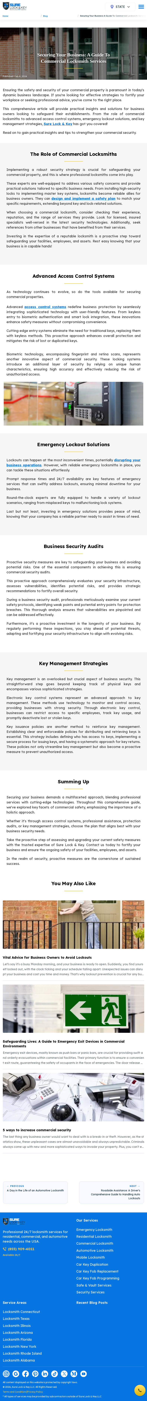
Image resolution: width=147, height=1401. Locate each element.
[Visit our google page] (15, 1373)
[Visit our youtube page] (83, 1373)
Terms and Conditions (15, 1391)
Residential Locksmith (94, 1236)
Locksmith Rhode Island (22, 1353)
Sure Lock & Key (58, 124)
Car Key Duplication (92, 1264)
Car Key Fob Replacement (97, 1271)
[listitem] (73, 939)
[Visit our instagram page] (6, 1373)
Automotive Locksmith (94, 1250)
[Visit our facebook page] (25, 1373)
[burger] (141, 7)
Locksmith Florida (17, 1339)
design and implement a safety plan (83, 198)
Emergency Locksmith (94, 1230)
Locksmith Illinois (17, 1326)
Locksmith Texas (16, 1318)
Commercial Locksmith (94, 1243)
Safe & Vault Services (93, 1285)
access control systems (45, 307)
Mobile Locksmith (90, 1257)
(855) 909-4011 (18, 1249)
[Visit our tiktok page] (54, 1373)
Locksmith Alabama (19, 1360)
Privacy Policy (35, 1391)
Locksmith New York (19, 1346)
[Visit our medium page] (74, 1373)
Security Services (90, 1292)
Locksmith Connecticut (21, 1312)
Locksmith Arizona (18, 1332)
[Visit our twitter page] (64, 1373)
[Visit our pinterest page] (35, 1373)
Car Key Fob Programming (97, 1278)
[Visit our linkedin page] (44, 1373)
